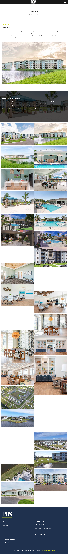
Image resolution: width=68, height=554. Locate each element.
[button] (5, 525)
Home (31, 14)
